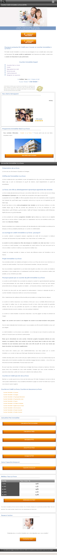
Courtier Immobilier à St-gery (11, 401)
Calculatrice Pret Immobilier (29, 423)
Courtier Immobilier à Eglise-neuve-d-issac (14, 405)
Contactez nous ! (28, 539)
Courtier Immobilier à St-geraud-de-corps (13, 399)
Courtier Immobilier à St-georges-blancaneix (14, 396)
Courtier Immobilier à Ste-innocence (12, 407)
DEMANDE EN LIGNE (28, 41)
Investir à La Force (26, 133)
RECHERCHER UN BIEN (29, 155)
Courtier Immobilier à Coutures (11, 392)
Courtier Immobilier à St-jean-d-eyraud (13, 410)
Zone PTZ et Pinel (29, 448)
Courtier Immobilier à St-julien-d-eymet (13, 412)
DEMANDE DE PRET (29, 500)
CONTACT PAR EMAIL (28, 35)
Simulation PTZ (29, 439)
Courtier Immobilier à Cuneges (11, 394)
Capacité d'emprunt (29, 467)
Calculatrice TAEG (29, 431)
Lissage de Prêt (29, 456)
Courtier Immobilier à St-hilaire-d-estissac (13, 403)
